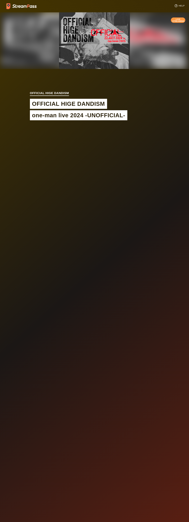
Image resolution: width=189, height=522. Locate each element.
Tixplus (21, 6)
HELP (179, 5)
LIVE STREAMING (178, 20)
